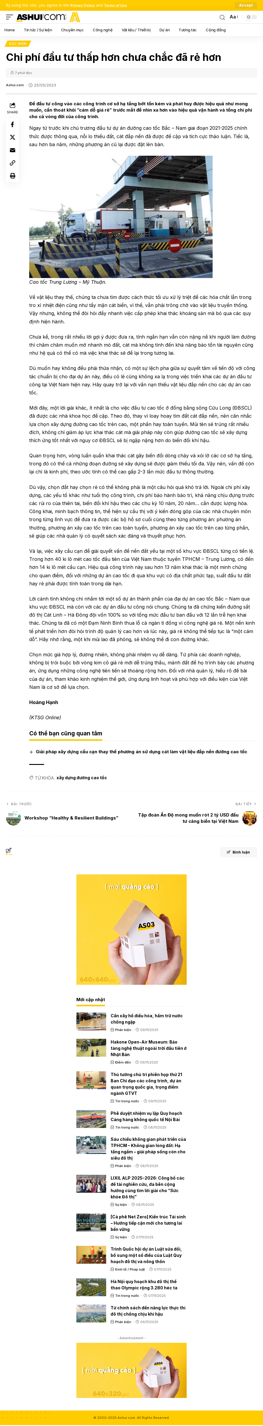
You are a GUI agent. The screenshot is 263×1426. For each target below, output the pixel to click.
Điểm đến (123, 1063)
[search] (221, 17)
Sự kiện (121, 1205)
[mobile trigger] (11, 17)
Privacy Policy (84, 5)
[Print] (13, 183)
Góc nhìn (18, 44)
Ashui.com (16, 86)
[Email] (13, 155)
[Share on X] (13, 140)
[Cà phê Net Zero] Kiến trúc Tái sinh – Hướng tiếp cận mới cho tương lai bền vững (148, 1224)
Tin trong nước (127, 1102)
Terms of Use (120, 5)
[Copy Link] (13, 169)
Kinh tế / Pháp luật (130, 1270)
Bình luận (233, 854)
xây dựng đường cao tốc (82, 778)
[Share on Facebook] (13, 126)
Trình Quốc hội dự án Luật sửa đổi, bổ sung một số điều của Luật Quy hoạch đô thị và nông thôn (146, 1256)
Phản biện (123, 1031)
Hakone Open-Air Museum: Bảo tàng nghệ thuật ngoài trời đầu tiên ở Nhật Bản (149, 1049)
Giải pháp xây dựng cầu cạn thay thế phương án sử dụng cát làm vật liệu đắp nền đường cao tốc (142, 753)
